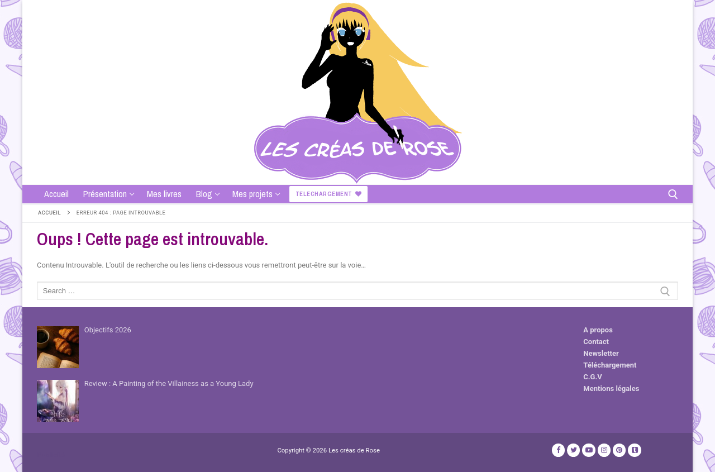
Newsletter (600, 353)
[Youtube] (588, 450)
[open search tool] (673, 194)
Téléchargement (609, 365)
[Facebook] (558, 450)
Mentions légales (611, 388)
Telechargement (328, 194)
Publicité (51, 455)
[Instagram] (604, 450)
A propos (598, 330)
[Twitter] (573, 450)
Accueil (49, 212)
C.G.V (592, 377)
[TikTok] (634, 450)
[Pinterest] (619, 450)
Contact (596, 341)
